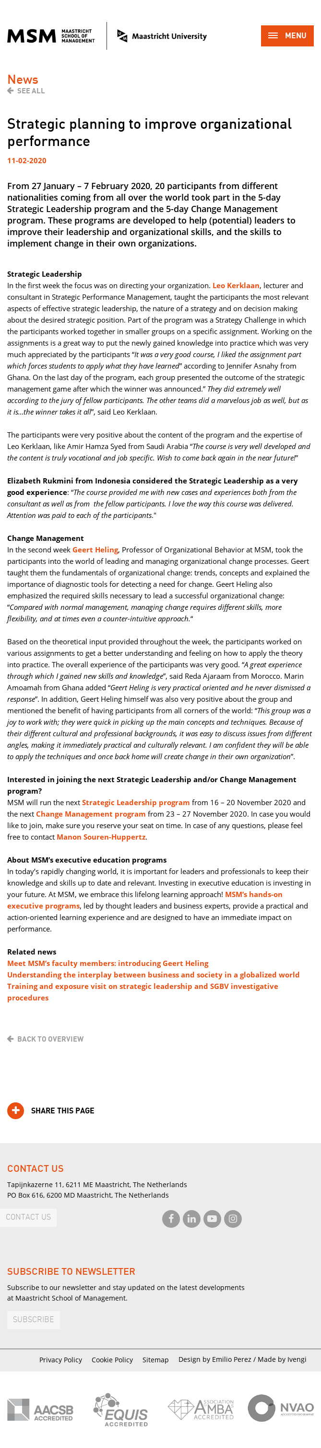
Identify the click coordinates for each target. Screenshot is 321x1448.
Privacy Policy (60, 1359)
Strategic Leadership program (136, 802)
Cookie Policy (112, 1359)
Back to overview (50, 1039)
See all (31, 91)
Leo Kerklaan (236, 285)
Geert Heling (95, 549)
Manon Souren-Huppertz (101, 837)
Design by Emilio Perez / (218, 1359)
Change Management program (91, 814)
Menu (287, 37)
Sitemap (156, 1359)
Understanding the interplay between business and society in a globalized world (153, 974)
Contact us (28, 1217)
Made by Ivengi (282, 1359)
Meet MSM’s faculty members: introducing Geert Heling (107, 963)
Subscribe (33, 1320)
